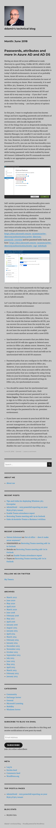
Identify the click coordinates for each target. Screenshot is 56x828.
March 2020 (12, 609)
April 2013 (11, 667)
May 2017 (11, 619)
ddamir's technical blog (19, 28)
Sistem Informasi (14, 537)
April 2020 (11, 606)
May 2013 (11, 664)
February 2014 (13, 640)
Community (12, 694)
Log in (9, 767)
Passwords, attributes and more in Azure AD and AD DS (27, 52)
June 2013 (11, 661)
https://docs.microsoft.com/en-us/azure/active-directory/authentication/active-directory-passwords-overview (25, 237)
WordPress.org (13, 776)
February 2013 (13, 673)
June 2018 (11, 612)
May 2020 (11, 603)
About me (11, 483)
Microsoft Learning (15, 703)
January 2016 (12, 625)
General (18, 451)
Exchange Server (14, 697)
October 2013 (12, 652)
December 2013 (13, 646)
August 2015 (12, 628)
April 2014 (11, 634)
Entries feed (12, 770)
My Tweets (9, 579)
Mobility (10, 706)
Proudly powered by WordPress (33, 824)
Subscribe (13, 745)
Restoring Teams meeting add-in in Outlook (26, 516)
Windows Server (13, 709)
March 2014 (12, 637)
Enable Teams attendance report (21, 513)
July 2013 (10, 658)
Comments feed (13, 773)
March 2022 (12, 597)
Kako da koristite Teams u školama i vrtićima (26, 519)
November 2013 (13, 649)
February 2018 (13, 616)
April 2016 (11, 622)
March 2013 (11, 670)
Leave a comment (29, 451)
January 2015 (12, 631)
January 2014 (12, 643)
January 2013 (12, 676)
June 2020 (11, 600)
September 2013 (13, 655)
